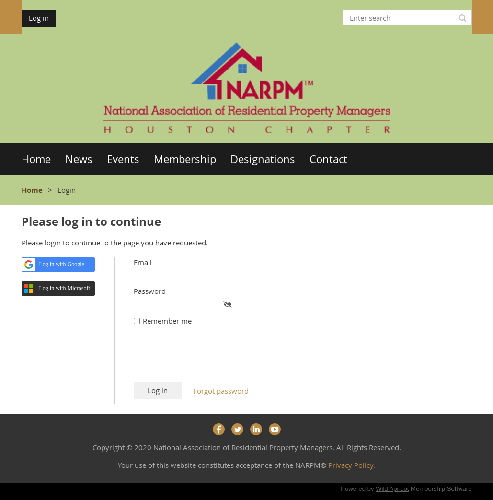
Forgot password (221, 390)
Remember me (167, 321)
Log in (39, 18)
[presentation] (206, 358)
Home (32, 190)
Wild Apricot (392, 488)
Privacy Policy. (351, 465)
